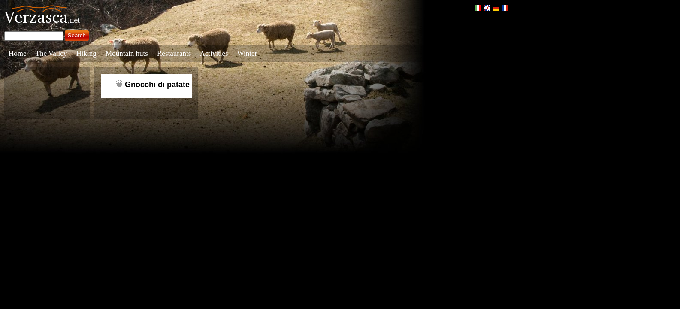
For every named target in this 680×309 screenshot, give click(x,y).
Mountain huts (127, 53)
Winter (247, 53)
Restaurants (174, 53)
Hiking (86, 53)
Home (18, 53)
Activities (214, 53)
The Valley (51, 53)
